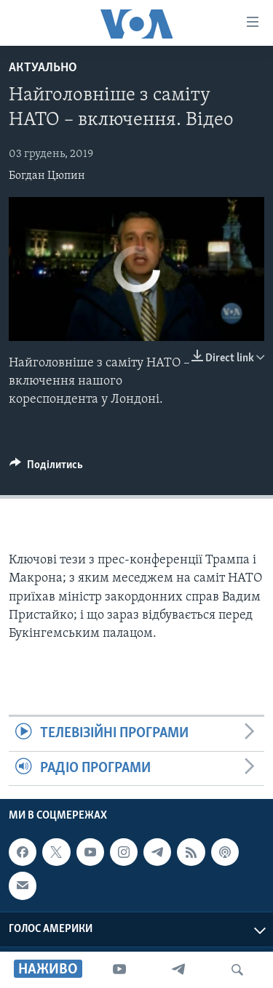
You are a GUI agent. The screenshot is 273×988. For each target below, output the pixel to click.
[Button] (46, 468)
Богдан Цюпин (47, 176)
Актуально (43, 68)
